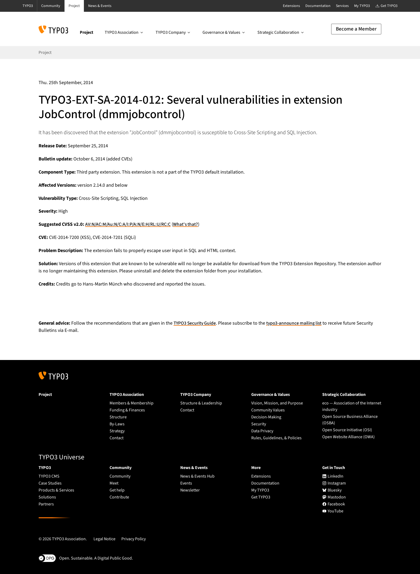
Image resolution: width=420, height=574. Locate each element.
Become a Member (356, 29)
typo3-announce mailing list (297, 323)
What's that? (187, 224)
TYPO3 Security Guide (196, 323)
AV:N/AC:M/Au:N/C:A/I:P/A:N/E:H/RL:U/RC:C (128, 224)
